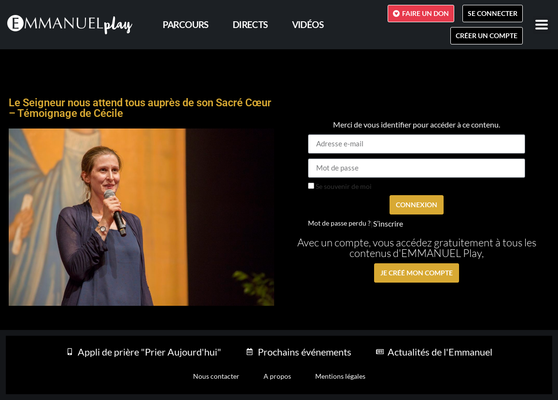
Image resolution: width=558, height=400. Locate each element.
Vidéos (307, 24)
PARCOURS (186, 24)
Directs (250, 24)
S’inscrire (388, 223)
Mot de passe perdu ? (339, 223)
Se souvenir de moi (340, 186)
